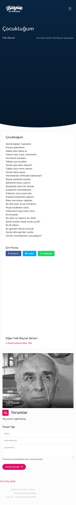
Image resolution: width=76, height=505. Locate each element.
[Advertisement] (38, 84)
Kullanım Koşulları (19, 489)
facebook (13, 253)
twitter (29, 253)
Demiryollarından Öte (20, 343)
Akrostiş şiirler (8, 481)
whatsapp (46, 253)
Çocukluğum (69, 38)
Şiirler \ (50, 38)
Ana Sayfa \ (42, 38)
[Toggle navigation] (70, 8)
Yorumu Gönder (14, 467)
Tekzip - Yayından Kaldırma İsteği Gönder (21, 493)
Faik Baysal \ (58, 38)
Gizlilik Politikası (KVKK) (25, 497)
